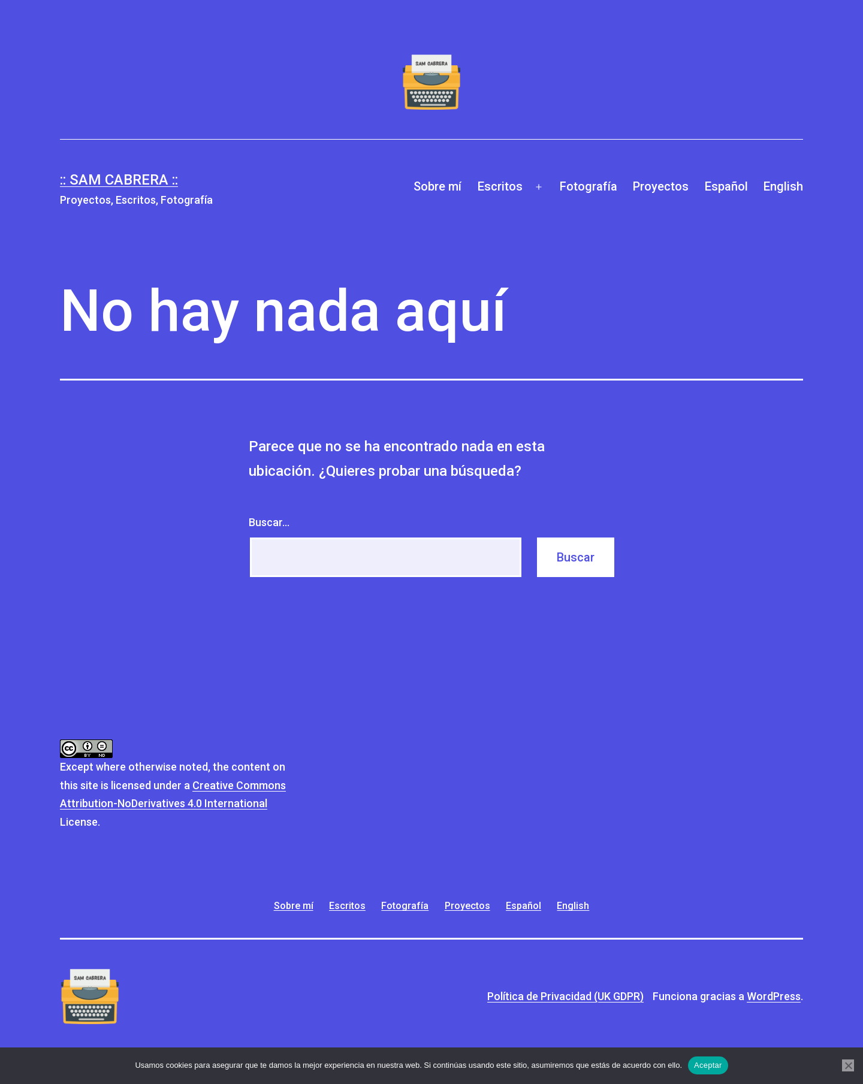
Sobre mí (437, 186)
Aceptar (708, 1065)
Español (726, 186)
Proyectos (661, 186)
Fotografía (588, 186)
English (783, 186)
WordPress (774, 996)
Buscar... (269, 522)
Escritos (500, 186)
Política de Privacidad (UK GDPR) (565, 996)
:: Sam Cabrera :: (119, 179)
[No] (848, 1065)
